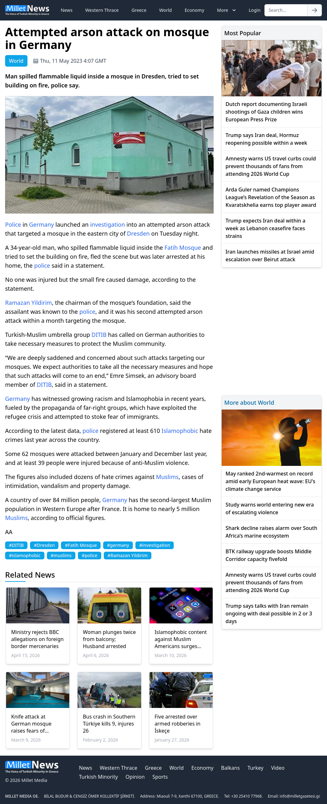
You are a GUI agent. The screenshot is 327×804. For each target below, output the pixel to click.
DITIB (99, 334)
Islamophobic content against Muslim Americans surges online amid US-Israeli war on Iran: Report (181, 639)
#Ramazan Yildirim (128, 555)
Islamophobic (180, 430)
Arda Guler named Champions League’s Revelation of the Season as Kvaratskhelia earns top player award (270, 197)
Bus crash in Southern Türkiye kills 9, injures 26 (109, 723)
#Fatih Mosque (81, 545)
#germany (118, 545)
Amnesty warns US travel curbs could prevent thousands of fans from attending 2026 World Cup (270, 166)
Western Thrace (102, 10)
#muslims (61, 555)
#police (89, 555)
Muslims (167, 477)
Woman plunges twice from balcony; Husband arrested (109, 639)
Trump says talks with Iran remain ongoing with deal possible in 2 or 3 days (268, 613)
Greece (139, 10)
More (227, 10)
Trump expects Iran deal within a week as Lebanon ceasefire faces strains (265, 228)
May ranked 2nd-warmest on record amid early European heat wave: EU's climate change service (270, 481)
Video (278, 767)
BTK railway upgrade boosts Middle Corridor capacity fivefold (268, 555)
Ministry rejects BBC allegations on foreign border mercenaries (37, 639)
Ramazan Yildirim (28, 302)
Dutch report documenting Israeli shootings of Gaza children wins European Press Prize (266, 112)
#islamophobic (25, 555)
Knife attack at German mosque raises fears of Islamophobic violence (31, 723)
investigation (107, 224)
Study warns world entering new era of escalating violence (269, 508)
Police (13, 224)
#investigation (154, 545)
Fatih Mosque (182, 247)
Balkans (230, 767)
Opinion (135, 776)
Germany (41, 224)
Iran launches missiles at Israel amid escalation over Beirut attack (269, 255)
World (165, 10)
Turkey (255, 767)
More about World (249, 402)
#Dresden (44, 545)
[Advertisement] (271, 330)
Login (255, 10)
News (66, 10)
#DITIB (16, 545)
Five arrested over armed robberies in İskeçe (178, 723)
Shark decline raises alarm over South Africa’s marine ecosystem (271, 531)
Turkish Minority (98, 776)
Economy (194, 10)
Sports (160, 776)
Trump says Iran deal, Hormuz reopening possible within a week (266, 139)
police (42, 265)
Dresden (138, 233)
